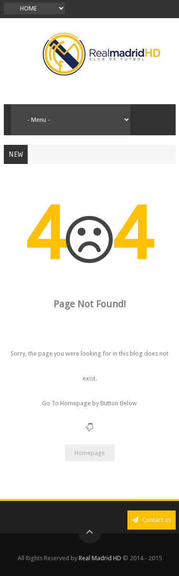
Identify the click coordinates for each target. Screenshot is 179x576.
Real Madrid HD (100, 558)
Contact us (151, 519)
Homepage (89, 452)
